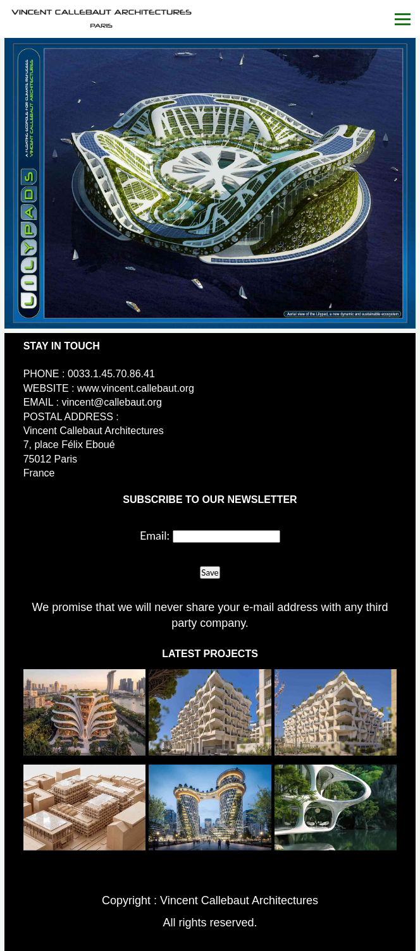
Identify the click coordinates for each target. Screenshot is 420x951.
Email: (155, 535)
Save (209, 572)
